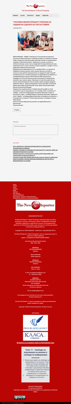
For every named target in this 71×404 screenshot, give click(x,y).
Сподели (16, 110)
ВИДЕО (38, 15)
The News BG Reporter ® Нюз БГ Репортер (35, 10)
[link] (35, 6)
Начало (14, 184)
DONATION (45, 15)
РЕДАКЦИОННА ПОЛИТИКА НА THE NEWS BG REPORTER (25, 198)
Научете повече (15, 402)
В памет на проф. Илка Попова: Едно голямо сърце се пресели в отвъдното (35, 157)
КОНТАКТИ (30, 15)
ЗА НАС (22, 15)
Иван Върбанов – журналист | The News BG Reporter (24, 196)
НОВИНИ (15, 15)
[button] (35, 205)
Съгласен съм (21, 402)
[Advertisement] (35, 171)
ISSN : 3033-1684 (16, 193)
